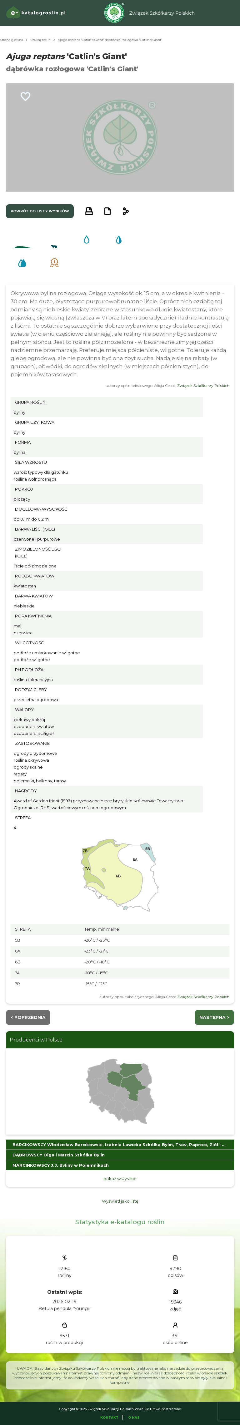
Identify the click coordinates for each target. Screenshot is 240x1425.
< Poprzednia (28, 1017)
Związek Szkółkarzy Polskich (203, 385)
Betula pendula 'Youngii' (64, 1308)
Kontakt (109, 1418)
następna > (214, 1017)
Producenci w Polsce (36, 1040)
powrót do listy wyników (40, 211)
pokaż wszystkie (120, 1178)
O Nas (134, 1418)
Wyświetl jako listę (120, 1201)
